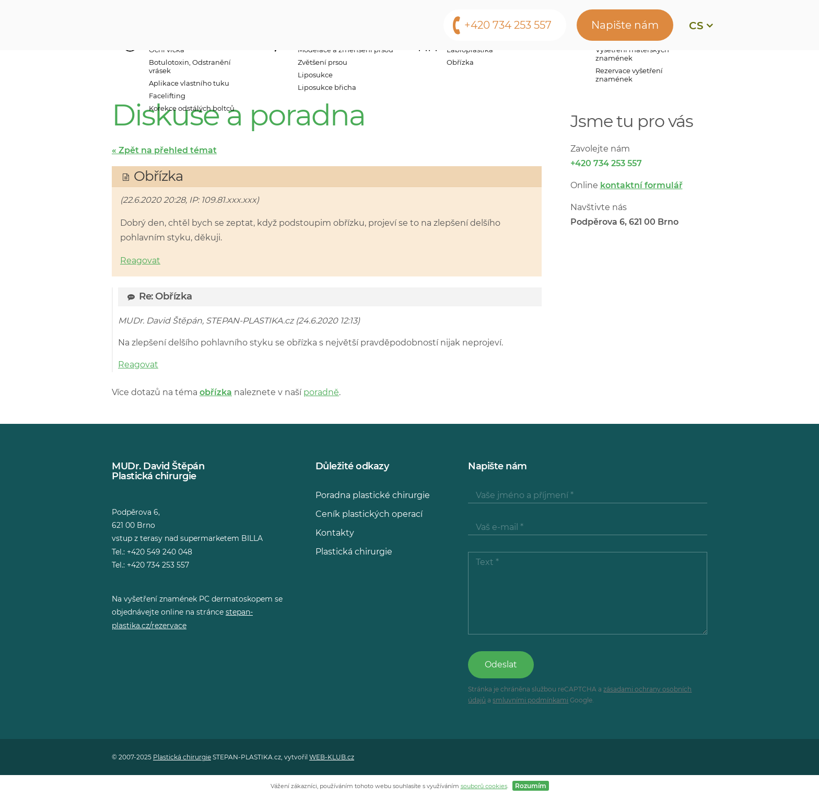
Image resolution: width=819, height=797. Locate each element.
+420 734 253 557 (508, 25)
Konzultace (426, 66)
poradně (321, 392)
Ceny (367, 66)
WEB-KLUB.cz (331, 757)
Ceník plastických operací (369, 514)
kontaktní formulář (641, 185)
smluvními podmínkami (530, 700)
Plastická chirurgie (353, 552)
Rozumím (530, 786)
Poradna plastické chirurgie (372, 495)
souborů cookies (484, 786)
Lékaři (320, 66)
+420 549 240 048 (159, 552)
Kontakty (635, 66)
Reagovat (140, 260)
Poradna (572, 66)
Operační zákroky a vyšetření (213, 66)
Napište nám (625, 25)
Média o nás (502, 66)
